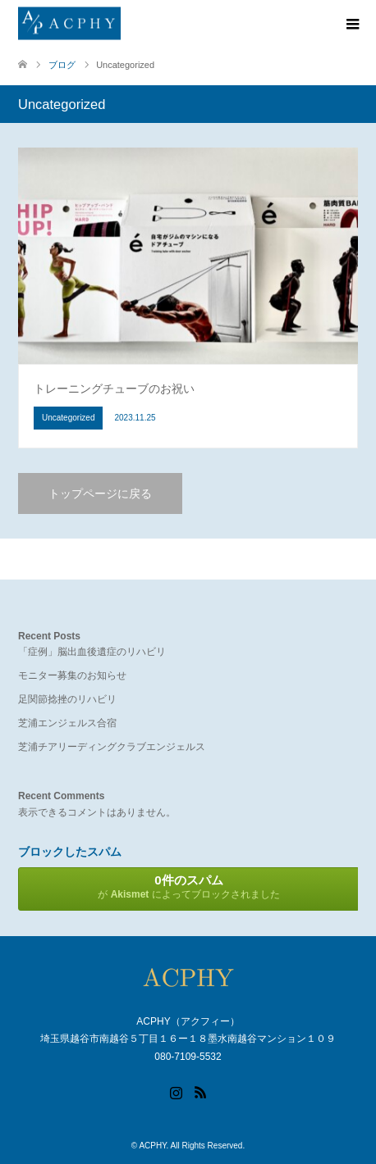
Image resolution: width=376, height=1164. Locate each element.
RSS (200, 1091)
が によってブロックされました (189, 886)
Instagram (176, 1091)
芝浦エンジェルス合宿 (67, 723)
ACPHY (152, 1145)
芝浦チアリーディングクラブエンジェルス (111, 747)
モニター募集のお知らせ (72, 675)
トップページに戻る (100, 493)
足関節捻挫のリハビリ (67, 699)
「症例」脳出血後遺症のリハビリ (92, 651)
